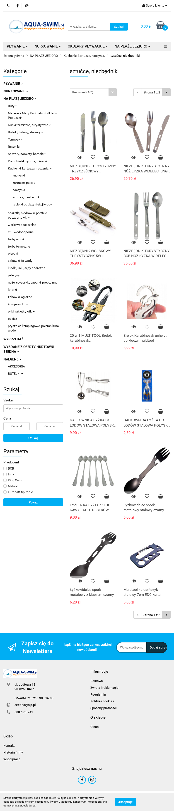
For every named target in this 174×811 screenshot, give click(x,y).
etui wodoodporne (21, 232)
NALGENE (12, 359)
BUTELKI (15, 373)
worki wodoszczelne (22, 225)
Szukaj (33, 438)
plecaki (13, 253)
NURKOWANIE (48, 46)
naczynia (18, 190)
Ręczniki (13, 146)
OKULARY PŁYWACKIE (88, 46)
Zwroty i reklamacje (104, 687)
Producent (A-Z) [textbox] (82, 92)
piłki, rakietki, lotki (21, 311)
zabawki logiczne (20, 297)
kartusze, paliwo (23, 182)
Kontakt (9, 745)
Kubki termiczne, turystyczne (29, 125)
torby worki (16, 239)
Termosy (15, 139)
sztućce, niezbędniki (26, 197)
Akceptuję (125, 802)
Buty (12, 106)
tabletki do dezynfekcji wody (32, 204)
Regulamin (98, 694)
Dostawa (96, 681)
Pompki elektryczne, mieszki (27, 161)
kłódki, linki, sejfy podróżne (26, 268)
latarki (12, 289)
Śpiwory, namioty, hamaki (27, 154)
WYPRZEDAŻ (13, 339)
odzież (13, 318)
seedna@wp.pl (25, 705)
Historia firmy (13, 752)
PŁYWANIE (17, 46)
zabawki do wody (20, 260)
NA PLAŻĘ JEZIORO (132, 46)
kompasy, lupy (18, 304)
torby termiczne (19, 246)
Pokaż (33, 502)
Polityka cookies (102, 701)
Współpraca (11, 759)
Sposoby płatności (103, 708)
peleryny (14, 275)
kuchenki (18, 175)
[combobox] (93, 92)
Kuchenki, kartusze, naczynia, (30, 168)
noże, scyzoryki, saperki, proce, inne (32, 282)
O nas (94, 727)
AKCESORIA (16, 366)
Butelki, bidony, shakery (25, 132)
